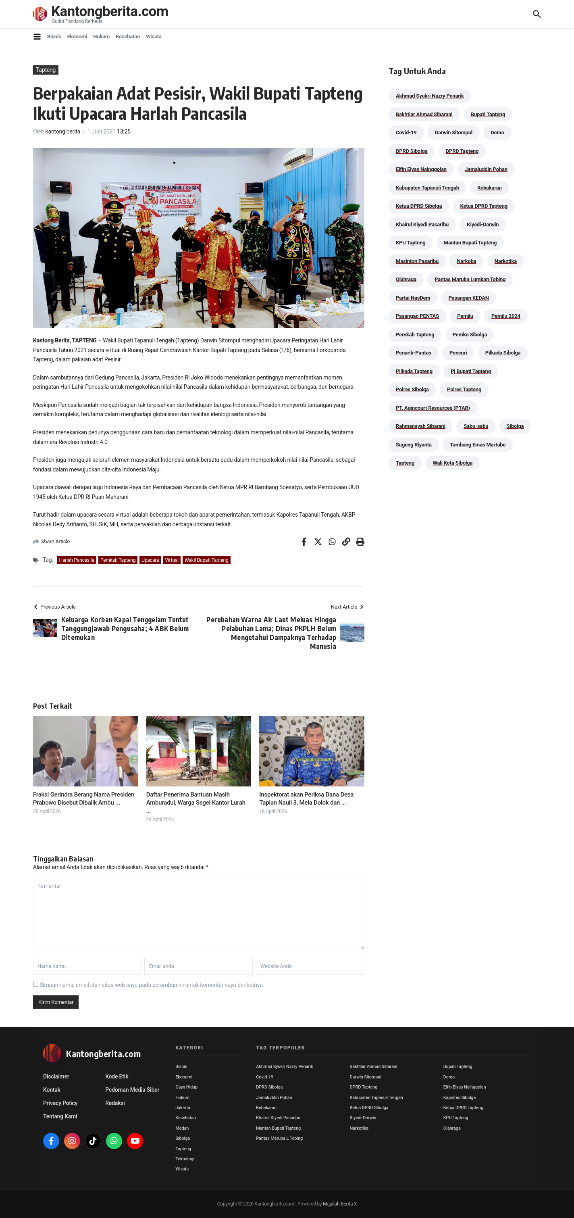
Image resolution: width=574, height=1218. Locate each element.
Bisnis (54, 36)
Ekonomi (77, 36)
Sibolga (182, 1138)
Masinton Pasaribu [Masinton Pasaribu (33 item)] (417, 261)
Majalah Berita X (340, 1204)
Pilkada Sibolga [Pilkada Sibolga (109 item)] (503, 353)
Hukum (101, 36)
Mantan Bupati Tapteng (278, 1128)
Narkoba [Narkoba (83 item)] (466, 261)
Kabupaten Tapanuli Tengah (376, 1097)
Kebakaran (266, 1107)
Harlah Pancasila (76, 560)
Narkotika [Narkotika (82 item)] (506, 261)
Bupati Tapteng (457, 1066)
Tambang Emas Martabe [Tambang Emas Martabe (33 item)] (477, 445)
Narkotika (359, 1128)
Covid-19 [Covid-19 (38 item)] (406, 132)
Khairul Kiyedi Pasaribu (278, 1117)
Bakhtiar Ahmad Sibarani (373, 1066)
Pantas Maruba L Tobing (279, 1138)
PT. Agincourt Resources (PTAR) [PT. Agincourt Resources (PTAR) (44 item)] (433, 408)
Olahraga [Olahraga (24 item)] (406, 279)
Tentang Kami (60, 1116)
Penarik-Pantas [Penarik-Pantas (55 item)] (413, 353)
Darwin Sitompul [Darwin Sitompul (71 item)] (453, 132)
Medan (182, 1128)
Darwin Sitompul (365, 1077)
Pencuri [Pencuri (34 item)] (458, 353)
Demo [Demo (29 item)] (497, 132)
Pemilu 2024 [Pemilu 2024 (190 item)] (505, 316)
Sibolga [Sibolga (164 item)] (515, 426)
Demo (449, 1077)
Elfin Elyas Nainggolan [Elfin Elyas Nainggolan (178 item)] (421, 169)
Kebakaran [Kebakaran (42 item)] (489, 188)
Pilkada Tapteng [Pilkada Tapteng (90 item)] (414, 371)
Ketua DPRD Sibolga (369, 1107)
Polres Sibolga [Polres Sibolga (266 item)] (412, 389)
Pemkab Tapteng (117, 560)
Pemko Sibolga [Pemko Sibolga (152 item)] (470, 335)
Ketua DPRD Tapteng (463, 1107)
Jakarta (182, 1107)
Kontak (51, 1090)
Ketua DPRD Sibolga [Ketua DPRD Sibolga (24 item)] (419, 206)
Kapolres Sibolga (459, 1097)
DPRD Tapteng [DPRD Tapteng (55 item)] (462, 151)
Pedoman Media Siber (132, 1090)
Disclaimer (56, 1076)
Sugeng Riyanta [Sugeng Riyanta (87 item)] (414, 445)
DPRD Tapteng (364, 1087)
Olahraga (452, 1128)
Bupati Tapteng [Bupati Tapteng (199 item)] (488, 114)
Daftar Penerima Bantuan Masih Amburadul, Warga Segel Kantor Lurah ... (195, 803)
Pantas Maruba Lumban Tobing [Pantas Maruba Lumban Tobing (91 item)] (470, 279)
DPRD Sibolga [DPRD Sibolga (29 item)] (411, 151)
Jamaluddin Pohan (274, 1097)
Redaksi (115, 1103)
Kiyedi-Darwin (363, 1117)
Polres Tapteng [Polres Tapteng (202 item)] (464, 389)
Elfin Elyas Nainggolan (464, 1087)
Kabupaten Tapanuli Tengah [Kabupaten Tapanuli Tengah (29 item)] (427, 188)
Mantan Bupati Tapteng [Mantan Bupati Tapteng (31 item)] (470, 243)
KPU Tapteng (455, 1117)
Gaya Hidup (186, 1087)
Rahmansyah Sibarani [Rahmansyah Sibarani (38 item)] (420, 426)
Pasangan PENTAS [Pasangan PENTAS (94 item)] (417, 316)
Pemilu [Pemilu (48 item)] (465, 316)
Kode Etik (116, 1076)
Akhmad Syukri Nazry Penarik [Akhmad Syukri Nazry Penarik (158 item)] (430, 96)
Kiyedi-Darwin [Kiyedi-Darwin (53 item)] (483, 224)
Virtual (172, 560)
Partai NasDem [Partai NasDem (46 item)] (413, 298)
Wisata (154, 36)
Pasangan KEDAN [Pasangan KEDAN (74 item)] (469, 298)
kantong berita (63, 131)
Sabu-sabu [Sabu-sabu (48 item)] (476, 426)
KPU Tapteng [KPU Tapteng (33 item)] (410, 243)
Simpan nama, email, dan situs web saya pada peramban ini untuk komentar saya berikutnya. (152, 985)
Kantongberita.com (110, 12)
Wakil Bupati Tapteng (207, 560)
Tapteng (46, 70)
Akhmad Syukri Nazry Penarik (284, 1066)
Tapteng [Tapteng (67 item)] (405, 463)
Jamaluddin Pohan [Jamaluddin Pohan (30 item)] (486, 169)
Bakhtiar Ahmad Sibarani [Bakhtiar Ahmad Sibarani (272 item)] (424, 114)
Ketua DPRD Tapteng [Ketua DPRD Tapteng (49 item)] (483, 206)
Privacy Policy (60, 1103)
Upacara (150, 560)
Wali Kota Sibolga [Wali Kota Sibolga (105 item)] (452, 463)
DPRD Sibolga (269, 1087)
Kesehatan (128, 36)
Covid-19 (264, 1077)
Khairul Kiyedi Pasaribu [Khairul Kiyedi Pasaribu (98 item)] (422, 224)
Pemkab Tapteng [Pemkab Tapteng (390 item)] (415, 335)
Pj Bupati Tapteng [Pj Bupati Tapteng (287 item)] (471, 371)
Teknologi (184, 1159)
